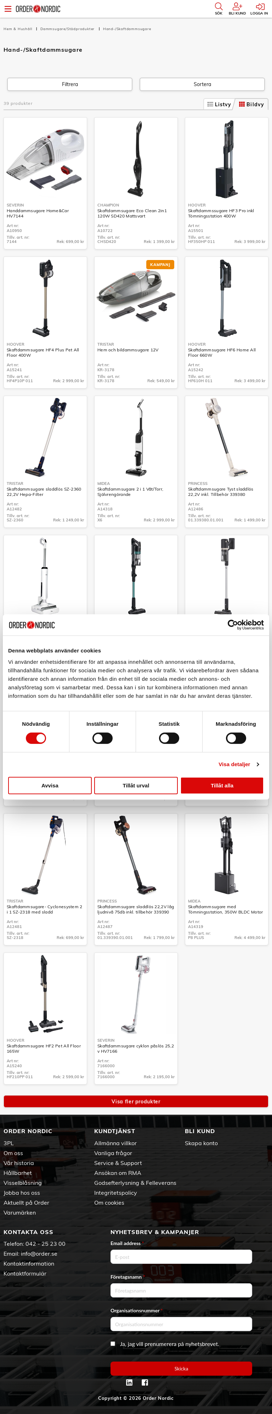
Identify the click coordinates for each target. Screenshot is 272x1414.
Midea (103, 483)
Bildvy (251, 104)
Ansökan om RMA (117, 1172)
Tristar (105, 344)
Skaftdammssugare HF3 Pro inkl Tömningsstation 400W (221, 213)
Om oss (13, 1152)
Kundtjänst (114, 1131)
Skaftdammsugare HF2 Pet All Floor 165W (44, 1048)
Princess (198, 483)
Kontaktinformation (29, 1263)
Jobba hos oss (22, 1192)
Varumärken (20, 1212)
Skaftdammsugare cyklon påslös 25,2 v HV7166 (135, 1048)
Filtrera (70, 84)
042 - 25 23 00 (46, 1243)
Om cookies (109, 1202)
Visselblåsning (23, 1182)
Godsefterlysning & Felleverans (135, 1182)
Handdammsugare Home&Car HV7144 (38, 213)
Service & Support (118, 1162)
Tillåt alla (222, 785)
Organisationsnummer (136, 1310)
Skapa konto (201, 1143)
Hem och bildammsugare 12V (128, 349)
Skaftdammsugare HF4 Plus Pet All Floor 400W (43, 352)
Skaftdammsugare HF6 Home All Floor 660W (222, 352)
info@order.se (39, 1253)
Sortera (202, 84)
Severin (15, 205)
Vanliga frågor (113, 1152)
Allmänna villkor (115, 1143)
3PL (9, 1143)
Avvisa (49, 785)
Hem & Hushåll (18, 29)
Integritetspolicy (115, 1192)
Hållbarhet (18, 1172)
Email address (127, 1243)
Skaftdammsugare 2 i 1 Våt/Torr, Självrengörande (130, 491)
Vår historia (19, 1162)
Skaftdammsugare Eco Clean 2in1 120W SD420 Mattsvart (132, 213)
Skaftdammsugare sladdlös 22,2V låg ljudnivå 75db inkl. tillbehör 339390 (135, 909)
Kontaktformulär (25, 1273)
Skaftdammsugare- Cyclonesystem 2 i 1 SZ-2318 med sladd (45, 909)
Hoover (197, 205)
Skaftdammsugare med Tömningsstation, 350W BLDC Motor (225, 909)
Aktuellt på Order (26, 1202)
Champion (108, 205)
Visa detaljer (234, 764)
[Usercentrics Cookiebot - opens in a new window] (233, 625)
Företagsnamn (127, 1277)
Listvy (220, 104)
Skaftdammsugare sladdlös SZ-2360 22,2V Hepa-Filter (44, 491)
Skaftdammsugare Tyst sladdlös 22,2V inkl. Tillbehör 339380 (221, 491)
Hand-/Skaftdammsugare (127, 29)
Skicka (181, 1368)
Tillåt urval (136, 785)
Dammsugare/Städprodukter (68, 29)
